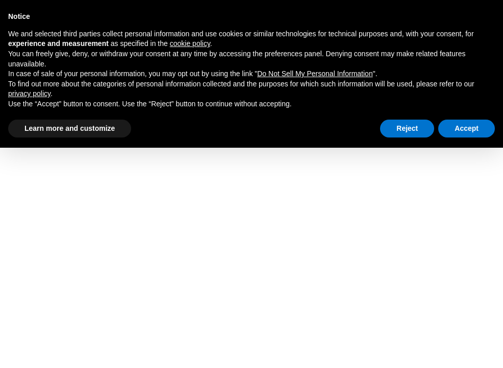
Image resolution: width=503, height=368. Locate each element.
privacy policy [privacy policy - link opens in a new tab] (29, 93)
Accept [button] (467, 128)
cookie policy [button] (190, 43)
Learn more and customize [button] (69, 128)
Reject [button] (407, 128)
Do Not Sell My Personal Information (314, 74)
